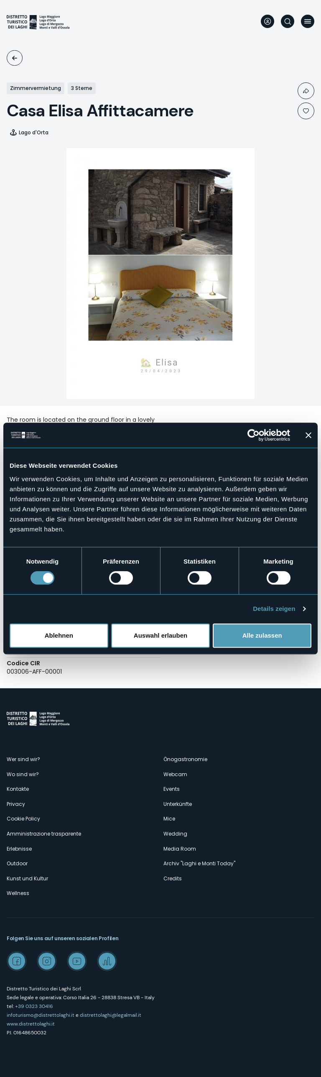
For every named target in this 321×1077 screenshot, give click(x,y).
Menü (307, 21)
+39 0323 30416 (34, 1006)
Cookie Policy (23, 818)
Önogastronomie (185, 759)
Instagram (47, 961)
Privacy (16, 804)
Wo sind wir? (23, 774)
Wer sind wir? (23, 759)
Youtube (77, 961)
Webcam (175, 774)
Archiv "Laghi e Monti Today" (199, 863)
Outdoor (17, 863)
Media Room (179, 848)
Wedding (175, 833)
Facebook (17, 961)
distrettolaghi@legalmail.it (110, 1015)
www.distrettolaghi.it (31, 1024)
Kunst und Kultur (27, 878)
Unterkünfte (15, 58)
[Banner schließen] (308, 435)
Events (171, 788)
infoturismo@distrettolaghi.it (40, 1015)
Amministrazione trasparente (44, 833)
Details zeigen (274, 608)
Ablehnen (59, 635)
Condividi (306, 90)
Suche (287, 21)
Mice (169, 818)
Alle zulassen (262, 635)
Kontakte (18, 788)
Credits (172, 878)
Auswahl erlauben (160, 635)
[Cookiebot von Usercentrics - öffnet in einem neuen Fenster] (253, 435)
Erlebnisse (19, 848)
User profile (267, 21)
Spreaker (107, 961)
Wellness (18, 893)
